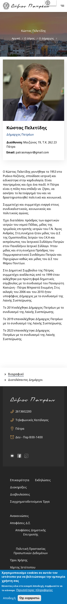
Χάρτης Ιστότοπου (22, 567)
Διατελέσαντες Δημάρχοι (25, 380)
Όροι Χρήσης (19, 560)
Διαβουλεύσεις (20, 494)
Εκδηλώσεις (43, 480)
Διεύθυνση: (14, 142)
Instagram (26, 456)
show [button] (50, 3)
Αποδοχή (9, 598)
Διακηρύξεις (18, 487)
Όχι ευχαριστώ (29, 598)
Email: (10, 152)
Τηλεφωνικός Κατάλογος (32, 420)
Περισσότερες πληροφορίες (34, 590)
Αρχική (16, 38)
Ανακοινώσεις (19, 516)
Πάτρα (19, 429)
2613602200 (23, 411)
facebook (19, 456)
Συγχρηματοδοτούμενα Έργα (30, 502)
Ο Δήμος (29, 38)
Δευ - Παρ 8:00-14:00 (29, 437)
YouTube (12, 456)
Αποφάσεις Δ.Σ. (20, 523)
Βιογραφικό (16, 374)
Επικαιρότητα (19, 480)
